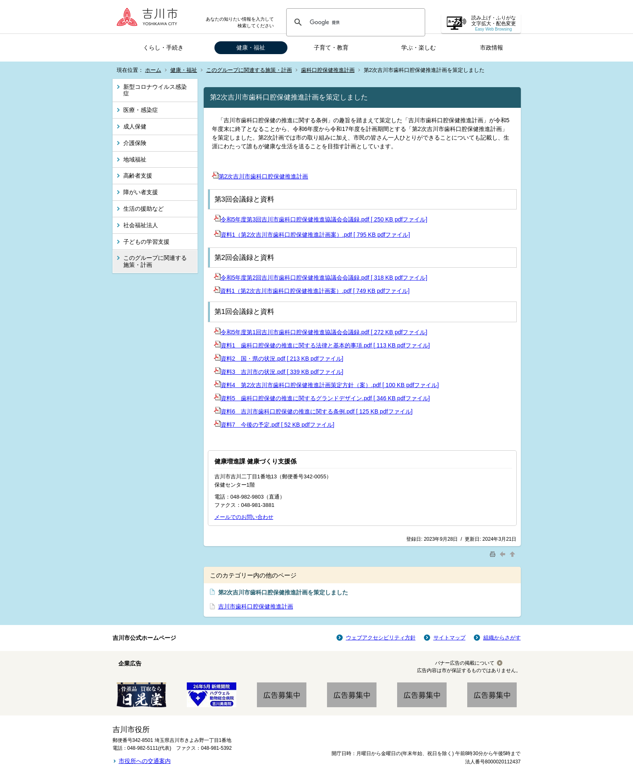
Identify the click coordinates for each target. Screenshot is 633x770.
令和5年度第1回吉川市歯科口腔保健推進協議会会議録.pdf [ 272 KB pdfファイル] (321, 332)
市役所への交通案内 (145, 761)
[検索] (354, 22)
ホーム (153, 70)
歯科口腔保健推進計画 (328, 70)
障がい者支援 (140, 192)
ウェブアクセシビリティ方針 (381, 638)
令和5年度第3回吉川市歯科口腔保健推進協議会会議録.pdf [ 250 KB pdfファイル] (321, 219)
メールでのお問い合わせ (243, 517)
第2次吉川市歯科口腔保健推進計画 (260, 176)
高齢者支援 (137, 175)
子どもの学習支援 (146, 241)
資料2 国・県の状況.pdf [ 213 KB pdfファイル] (279, 358)
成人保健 (134, 126)
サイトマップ (449, 638)
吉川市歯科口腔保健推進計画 (255, 606)
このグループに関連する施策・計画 (249, 70)
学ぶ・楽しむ (418, 47)
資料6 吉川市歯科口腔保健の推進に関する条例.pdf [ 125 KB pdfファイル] (313, 411)
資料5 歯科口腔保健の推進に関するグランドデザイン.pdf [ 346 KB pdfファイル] (322, 398)
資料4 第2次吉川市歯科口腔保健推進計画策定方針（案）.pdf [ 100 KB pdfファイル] (326, 385)
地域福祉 (134, 159)
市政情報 (491, 47)
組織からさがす (502, 638)
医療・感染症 (140, 110)
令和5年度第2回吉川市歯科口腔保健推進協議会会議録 (287, 277)
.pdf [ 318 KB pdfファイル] (393, 277)
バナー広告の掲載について (464, 663)
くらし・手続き (163, 47)
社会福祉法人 (140, 225)
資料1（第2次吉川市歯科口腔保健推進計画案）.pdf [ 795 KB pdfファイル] (312, 234)
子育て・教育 (331, 47)
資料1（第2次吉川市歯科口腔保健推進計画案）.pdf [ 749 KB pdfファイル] (312, 291)
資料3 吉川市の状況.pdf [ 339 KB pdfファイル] (279, 371)
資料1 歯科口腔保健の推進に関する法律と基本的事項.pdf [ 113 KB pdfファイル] (322, 345)
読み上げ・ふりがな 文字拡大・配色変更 (493, 23)
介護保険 (134, 143)
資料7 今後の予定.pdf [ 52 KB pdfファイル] (274, 424)
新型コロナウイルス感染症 (155, 90)
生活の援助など (143, 208)
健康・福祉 (250, 47)
